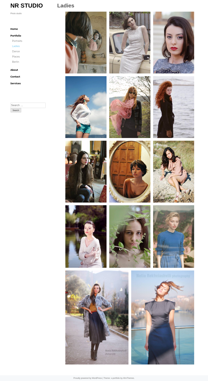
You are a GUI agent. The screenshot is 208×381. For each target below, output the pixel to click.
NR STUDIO (26, 5)
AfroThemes (128, 378)
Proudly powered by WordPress (87, 378)
